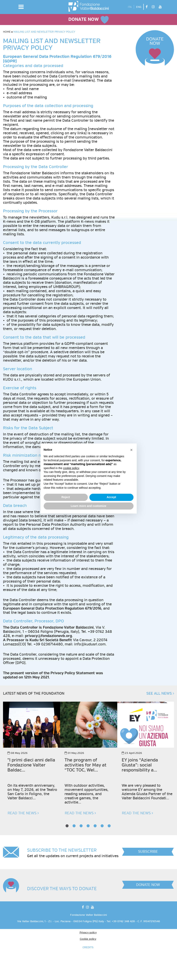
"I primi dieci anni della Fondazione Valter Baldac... (31, 765)
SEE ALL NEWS (160, 693)
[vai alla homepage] (89, 6)
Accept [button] (111, 497)
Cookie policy (88, 939)
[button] (21, 7)
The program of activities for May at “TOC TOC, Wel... (85, 765)
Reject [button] (65, 497)
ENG (138, 7)
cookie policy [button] (71, 468)
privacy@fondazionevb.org (48, 636)
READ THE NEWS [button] (23, 813)
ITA (130, 7)
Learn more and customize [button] (88, 506)
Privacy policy (88, 932)
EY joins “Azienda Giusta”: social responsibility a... (140, 765)
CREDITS (88, 947)
